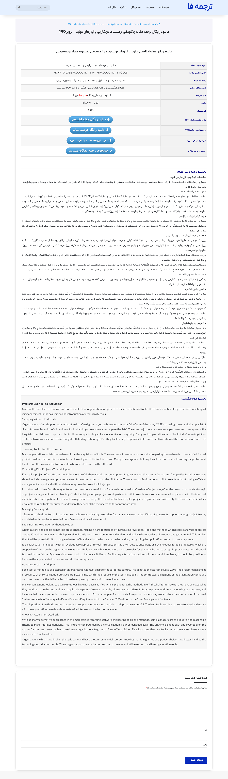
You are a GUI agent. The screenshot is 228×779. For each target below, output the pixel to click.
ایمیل (204, 745)
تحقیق (123, 7)
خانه (157, 24)
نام (205, 730)
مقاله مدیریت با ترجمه (144, 24)
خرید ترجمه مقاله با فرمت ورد (90, 140)
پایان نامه (112, 7)
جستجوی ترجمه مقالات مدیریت (90, 151)
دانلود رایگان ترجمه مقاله (90, 130)
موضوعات (150, 7)
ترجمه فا (165, 7)
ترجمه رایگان (136, 7)
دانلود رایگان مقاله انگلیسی (90, 120)
